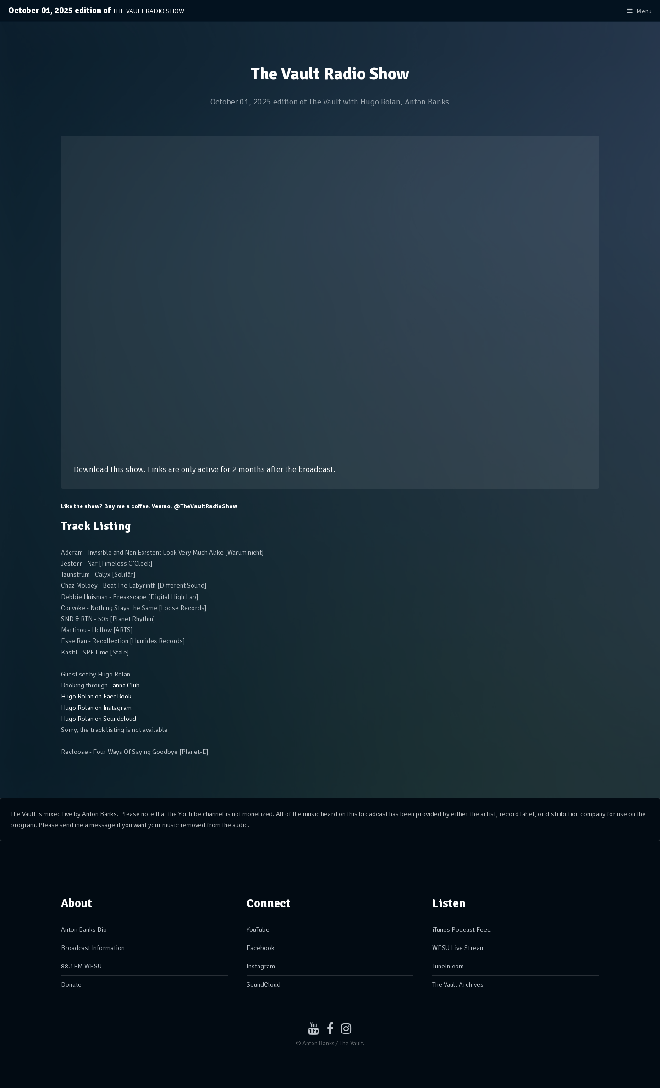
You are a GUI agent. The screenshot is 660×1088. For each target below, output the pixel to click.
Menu (644, 11)
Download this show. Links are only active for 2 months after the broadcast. (205, 469)
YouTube (258, 929)
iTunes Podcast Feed (461, 929)
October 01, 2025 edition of (96, 10)
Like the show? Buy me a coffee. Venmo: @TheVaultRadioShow (149, 506)
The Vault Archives (458, 984)
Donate (71, 984)
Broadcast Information (93, 948)
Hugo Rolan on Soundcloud (98, 718)
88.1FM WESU (81, 966)
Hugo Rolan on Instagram (96, 707)
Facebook (261, 948)
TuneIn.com (448, 966)
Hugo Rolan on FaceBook (96, 696)
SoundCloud (263, 984)
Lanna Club (124, 685)
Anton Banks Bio (84, 929)
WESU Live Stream (458, 948)
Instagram (261, 966)
